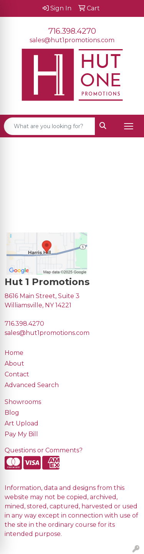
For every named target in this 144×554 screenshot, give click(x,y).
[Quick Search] (49, 126)
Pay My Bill (21, 434)
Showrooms (23, 402)
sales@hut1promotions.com (72, 40)
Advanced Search (32, 385)
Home (14, 352)
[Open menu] (128, 126)
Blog (12, 412)
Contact (17, 374)
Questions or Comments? (44, 450)
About (14, 363)
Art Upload (21, 423)
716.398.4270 (72, 31)
